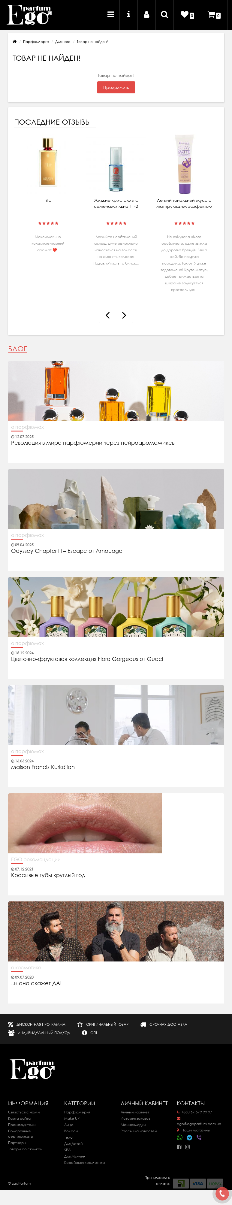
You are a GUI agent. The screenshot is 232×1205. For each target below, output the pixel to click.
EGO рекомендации (36, 859)
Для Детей (73, 1143)
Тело (68, 1137)
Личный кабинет (135, 1112)
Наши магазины (193, 1130)
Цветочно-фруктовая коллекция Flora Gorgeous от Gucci (88, 659)
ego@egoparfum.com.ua (199, 1121)
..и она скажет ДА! (36, 983)
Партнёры (17, 1142)
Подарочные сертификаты (20, 1133)
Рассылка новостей (139, 1131)
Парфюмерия (36, 41)
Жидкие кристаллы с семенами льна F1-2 (116, 203)
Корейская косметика (84, 1162)
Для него (63, 41)
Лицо (69, 1124)
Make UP (72, 1118)
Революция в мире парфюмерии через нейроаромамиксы (93, 443)
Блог (17, 349)
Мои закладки (133, 1124)
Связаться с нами (24, 1112)
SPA (67, 1149)
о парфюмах (27, 427)
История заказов (135, 1118)
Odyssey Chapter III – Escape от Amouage (66, 551)
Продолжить (116, 87)
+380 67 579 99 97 (194, 1112)
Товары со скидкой (25, 1149)
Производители (21, 1124)
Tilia (48, 200)
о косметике (26, 967)
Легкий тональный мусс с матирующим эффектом (184, 203)
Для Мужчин (74, 1156)
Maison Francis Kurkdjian (43, 767)
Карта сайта (19, 1118)
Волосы (71, 1131)
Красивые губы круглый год (48, 875)
